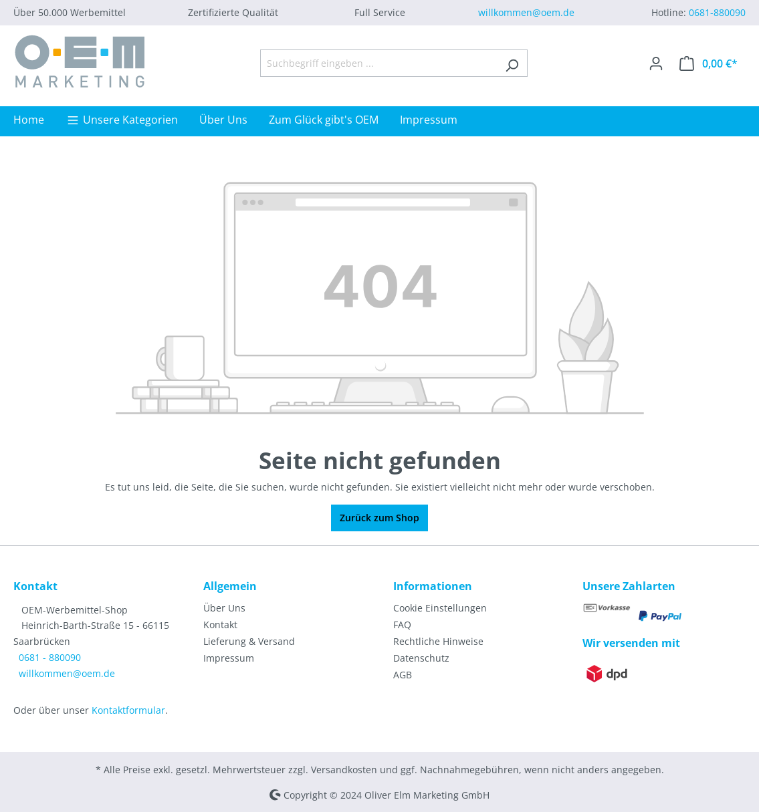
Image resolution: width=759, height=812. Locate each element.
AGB (402, 674)
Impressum (228, 658)
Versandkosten (344, 769)
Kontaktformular (128, 710)
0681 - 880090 (50, 657)
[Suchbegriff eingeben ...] (378, 63)
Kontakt (220, 624)
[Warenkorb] (708, 63)
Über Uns (224, 607)
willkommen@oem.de (526, 12)
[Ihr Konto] (656, 63)
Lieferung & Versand (249, 641)
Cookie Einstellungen (440, 607)
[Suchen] (512, 63)
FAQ (402, 624)
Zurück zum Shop (379, 517)
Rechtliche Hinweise (438, 641)
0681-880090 (717, 12)
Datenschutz (421, 658)
